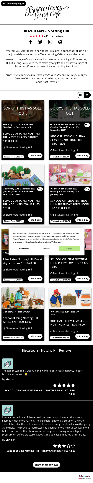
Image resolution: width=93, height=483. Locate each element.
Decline (46, 248)
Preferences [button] (56, 242)
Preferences (24, 248)
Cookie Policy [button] (67, 239)
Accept (69, 248)
